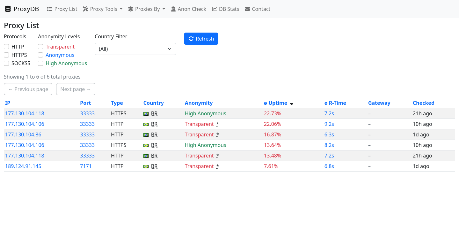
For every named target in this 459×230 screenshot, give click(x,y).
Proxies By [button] (144, 8)
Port (85, 102)
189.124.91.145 (23, 166)
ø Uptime (275, 102)
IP (7, 102)
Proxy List (62, 8)
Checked (423, 102)
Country (153, 102)
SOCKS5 (20, 63)
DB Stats (225, 8)
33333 (87, 113)
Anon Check (188, 8)
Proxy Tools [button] (100, 8)
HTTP (17, 46)
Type (117, 102)
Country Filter (111, 36)
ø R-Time (335, 102)
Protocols (15, 36)
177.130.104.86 (23, 134)
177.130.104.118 (24, 113)
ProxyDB (21, 8)
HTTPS (19, 54)
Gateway (379, 102)
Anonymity (199, 102)
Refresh (201, 38)
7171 (86, 166)
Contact (257, 8)
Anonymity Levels (59, 36)
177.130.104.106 (24, 123)
